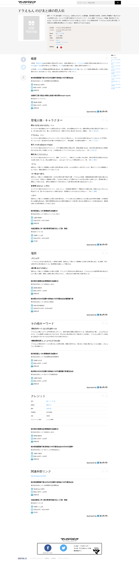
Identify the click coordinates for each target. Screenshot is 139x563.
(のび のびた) (40, 125)
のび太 (33, 65)
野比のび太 (39, 63)
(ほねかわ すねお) (41, 145)
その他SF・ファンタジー (62, 42)
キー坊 (38, 65)
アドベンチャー (59, 44)
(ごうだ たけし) (39, 154)
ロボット (58, 40)
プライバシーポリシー (64, 558)
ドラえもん (80, 63)
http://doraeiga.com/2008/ (38, 476)
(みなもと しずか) (40, 186)
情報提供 (47, 558)
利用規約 (53, 558)
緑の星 (74, 69)
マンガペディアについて (36, 558)
